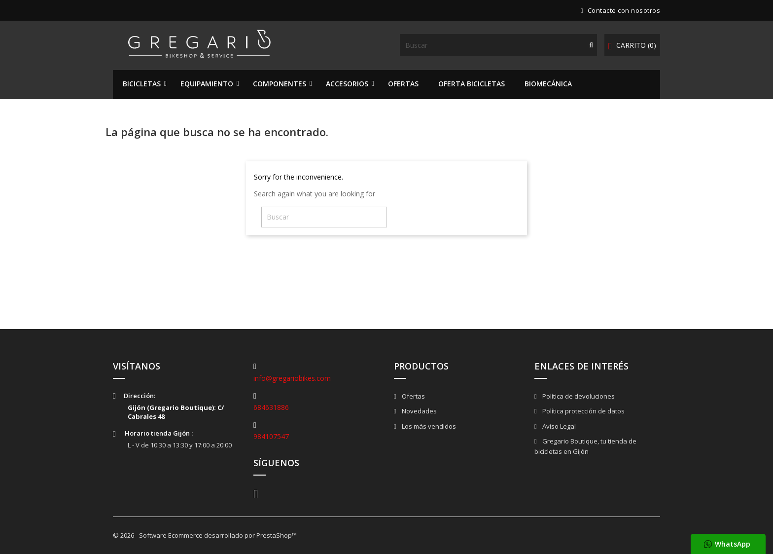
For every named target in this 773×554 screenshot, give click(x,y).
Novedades (418, 410)
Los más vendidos (428, 426)
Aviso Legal (558, 426)
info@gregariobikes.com (292, 378)
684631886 (271, 407)
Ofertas (412, 396)
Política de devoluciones (578, 396)
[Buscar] (498, 45)
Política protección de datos (583, 410)
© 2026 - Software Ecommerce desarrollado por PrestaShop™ (205, 535)
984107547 (271, 436)
